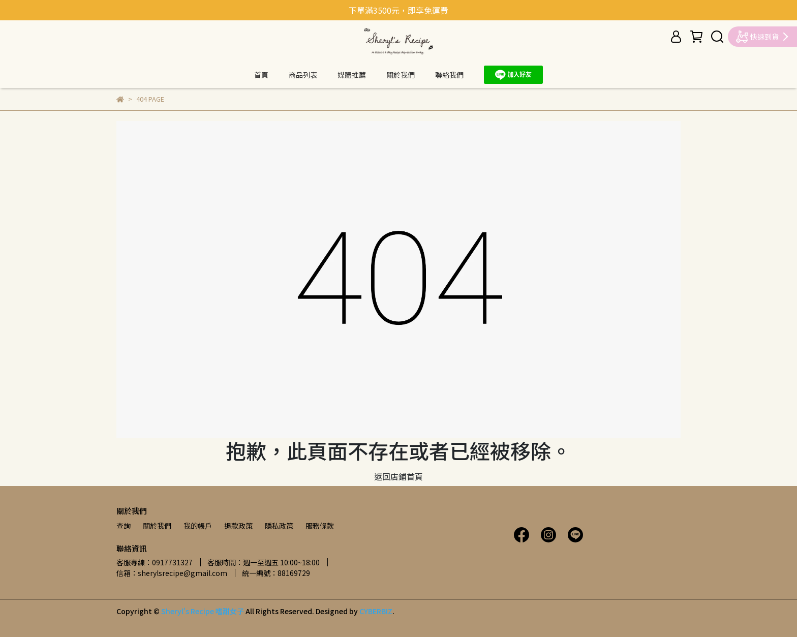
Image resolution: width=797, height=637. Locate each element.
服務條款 (319, 526)
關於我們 (400, 75)
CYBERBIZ (375, 611)
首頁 (261, 75)
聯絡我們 (449, 75)
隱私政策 (279, 526)
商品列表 (303, 75)
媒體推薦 (352, 75)
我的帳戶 (197, 526)
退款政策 (238, 526)
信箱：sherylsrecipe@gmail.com (171, 573)
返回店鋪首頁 (398, 476)
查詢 (123, 526)
